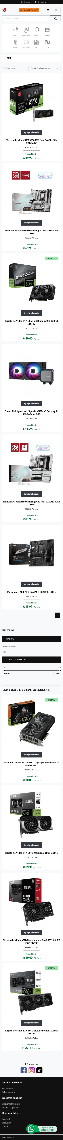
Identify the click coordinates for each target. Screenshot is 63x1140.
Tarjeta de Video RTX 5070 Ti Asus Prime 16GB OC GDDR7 (31, 1032)
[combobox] (45, 68)
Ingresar (26, 2)
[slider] (4, 670)
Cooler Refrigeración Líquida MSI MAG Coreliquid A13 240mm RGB (31, 413)
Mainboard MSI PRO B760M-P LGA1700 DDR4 (31, 592)
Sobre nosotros (8, 1092)
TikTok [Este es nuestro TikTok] (5, 1126)
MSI (4, 652)
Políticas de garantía (10, 1107)
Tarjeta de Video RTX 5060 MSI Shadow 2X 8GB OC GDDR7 (31, 322)
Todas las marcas (9, 646)
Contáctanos (7, 1088)
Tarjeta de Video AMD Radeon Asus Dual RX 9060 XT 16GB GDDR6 (31, 942)
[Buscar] (55, 18)
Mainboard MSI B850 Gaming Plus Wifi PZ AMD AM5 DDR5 (31, 503)
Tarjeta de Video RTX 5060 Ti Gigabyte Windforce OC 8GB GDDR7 (31, 764)
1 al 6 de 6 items (8, 68)
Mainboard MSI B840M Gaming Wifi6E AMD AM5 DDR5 (31, 232)
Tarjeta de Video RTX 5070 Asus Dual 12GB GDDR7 (31, 853)
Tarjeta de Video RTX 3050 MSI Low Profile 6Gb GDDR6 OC (31, 142)
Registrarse (40, 2)
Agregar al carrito (31, 132)
